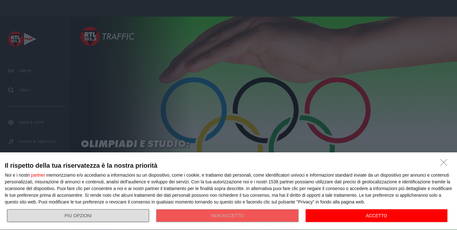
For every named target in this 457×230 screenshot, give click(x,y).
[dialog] (228, 191)
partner (38, 175)
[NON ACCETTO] (445, 164)
